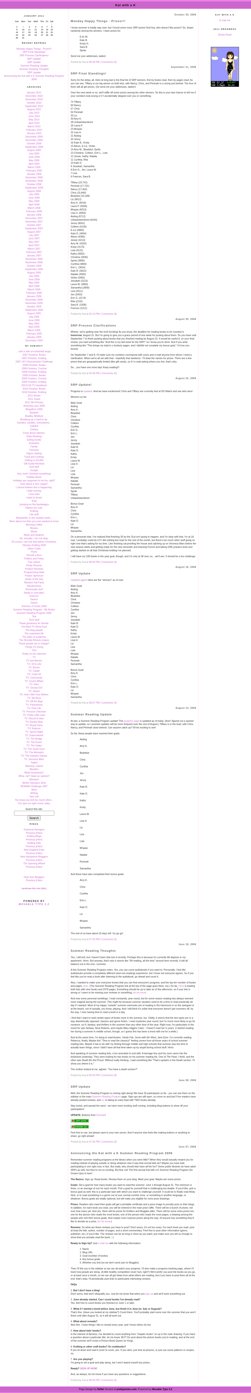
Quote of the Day (34, 579)
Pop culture (34, 562)
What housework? (34, 772)
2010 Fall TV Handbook (34, 385)
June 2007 (34, 238)
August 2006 (34, 272)
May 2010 (34, 119)
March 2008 (34, 208)
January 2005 (34, 337)
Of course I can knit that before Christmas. (34, 541)
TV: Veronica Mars (34, 759)
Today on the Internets (34, 653)
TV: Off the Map (34, 701)
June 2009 (34, 157)
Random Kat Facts (34, 582)
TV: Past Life (34, 708)
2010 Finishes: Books (34, 388)
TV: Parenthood (34, 704)
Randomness (34, 585)
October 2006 (34, 265)
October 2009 (34, 143)
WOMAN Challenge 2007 (34, 786)
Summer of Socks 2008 (34, 606)
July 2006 (34, 276)
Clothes (34, 429)
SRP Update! (34, 58)
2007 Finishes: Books (34, 354)
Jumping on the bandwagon (34, 504)
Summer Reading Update (34, 65)
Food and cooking (34, 456)
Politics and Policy (34, 558)
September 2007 (34, 228)
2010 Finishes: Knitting (34, 392)
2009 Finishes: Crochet (34, 378)
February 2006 (34, 292)
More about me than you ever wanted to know (34, 521)
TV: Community (34, 677)
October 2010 (34, 102)
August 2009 (34, 150)
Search (34, 599)
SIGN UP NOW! (88, 1368)
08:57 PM (94, 702)
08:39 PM (94, 62)
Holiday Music (34, 477)
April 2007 (34, 245)
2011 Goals (34, 399)
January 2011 (34, 92)
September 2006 (34, 269)
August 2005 (34, 313)
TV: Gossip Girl (34, 687)
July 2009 (34, 153)
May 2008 (34, 201)
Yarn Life (34, 796)
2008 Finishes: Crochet (34, 368)
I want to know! (34, 497)
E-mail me (224, 20)
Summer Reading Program (106, 1096)
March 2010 (34, 126)
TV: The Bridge (34, 738)
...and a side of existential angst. (34, 351)
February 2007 (34, 252)
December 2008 (34, 177)
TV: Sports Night (34, 731)
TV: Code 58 (34, 674)
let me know (139, 992)
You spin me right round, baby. (34, 803)
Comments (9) (109, 313)
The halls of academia (34, 636)
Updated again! (79, 580)
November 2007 (34, 221)
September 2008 (34, 187)
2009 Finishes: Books (34, 375)
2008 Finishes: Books (34, 365)
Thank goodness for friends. (34, 623)
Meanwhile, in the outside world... (34, 517)
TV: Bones (34, 667)
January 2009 (34, 174)
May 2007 (34, 241)
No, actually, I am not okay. (34, 538)
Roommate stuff (33, 589)
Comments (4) (109, 562)
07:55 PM (94, 1141)
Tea (34, 616)
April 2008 (34, 204)
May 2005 (34, 323)
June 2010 (34, 116)
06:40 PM (94, 1075)
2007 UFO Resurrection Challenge (33, 361)
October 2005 (34, 306)
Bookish (34, 412)
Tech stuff (34, 619)
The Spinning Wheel (34, 863)
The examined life (34, 633)
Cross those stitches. (34, 432)
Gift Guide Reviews (34, 463)
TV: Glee (34, 684)
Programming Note (34, 572)
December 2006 (34, 259)
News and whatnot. (34, 534)
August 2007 (34, 231)
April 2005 (34, 326)
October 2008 (34, 184)
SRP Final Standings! (33, 52)
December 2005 (34, 299)
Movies (34, 528)
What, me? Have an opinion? (34, 776)
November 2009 (34, 140)
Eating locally (34, 439)
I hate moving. (34, 490)
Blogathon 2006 (34, 409)
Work (34, 789)
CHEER (34, 426)
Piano (34, 551)
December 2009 (34, 136)
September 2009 (34, 146)
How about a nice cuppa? (34, 483)
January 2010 (34, 133)
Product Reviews (34, 568)
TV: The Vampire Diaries (34, 755)
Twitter (33, 762)
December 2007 (34, 218)
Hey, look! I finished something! (34, 473)
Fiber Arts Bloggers (34, 877)
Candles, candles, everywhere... (34, 422)
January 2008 (34, 214)
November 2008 (34, 180)
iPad (34, 501)
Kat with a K (125, 5)
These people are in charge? (34, 643)
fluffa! (100, 1389)
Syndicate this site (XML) (34, 888)
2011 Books (34, 395)
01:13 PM (94, 313)
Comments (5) (109, 62)
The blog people (34, 630)
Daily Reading (34, 436)
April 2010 (34, 123)
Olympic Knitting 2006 (34, 545)
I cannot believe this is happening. (34, 487)
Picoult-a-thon (34, 555)
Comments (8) (109, 1075)
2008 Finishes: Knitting (34, 371)
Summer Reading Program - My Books (34, 609)
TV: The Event (34, 742)
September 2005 (34, 310)
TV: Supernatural (34, 735)
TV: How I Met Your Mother (34, 694)
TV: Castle (34, 670)
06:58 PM (94, 1380)
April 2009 (34, 163)
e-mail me (103, 1243)
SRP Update (34, 62)
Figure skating (34, 453)
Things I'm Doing (34, 646)
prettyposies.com (127, 1389)
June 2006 (34, 279)
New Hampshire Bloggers (34, 856)
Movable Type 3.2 (34, 904)
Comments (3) (109, 1141)
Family (33, 446)
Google (34, 470)
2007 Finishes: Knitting (34, 358)
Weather (34, 769)
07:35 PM (94, 939)
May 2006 (34, 282)
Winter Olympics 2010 (34, 782)
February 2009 (34, 170)
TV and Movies (34, 660)
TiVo (34, 650)
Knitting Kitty (34, 843)
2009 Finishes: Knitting (34, 381)
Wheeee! (34, 779)
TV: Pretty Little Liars (34, 715)
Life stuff (34, 514)
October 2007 (34, 225)
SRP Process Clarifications (34, 55)
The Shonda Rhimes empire (34, 640)
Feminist (34, 450)
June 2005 (34, 320)
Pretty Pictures (34, 565)
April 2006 (34, 286)
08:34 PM (94, 562)
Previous (30, 833)
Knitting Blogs (34, 836)
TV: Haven (34, 691)
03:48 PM (94, 373)
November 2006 (34, 262)
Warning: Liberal (34, 766)
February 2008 (34, 211)
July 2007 (34, 235)
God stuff (34, 466)
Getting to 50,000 (34, 460)
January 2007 (34, 255)
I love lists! (34, 494)
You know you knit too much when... (34, 800)
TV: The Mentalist (34, 752)
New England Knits (34, 849)
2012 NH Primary (34, 402)
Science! (34, 595)
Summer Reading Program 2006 (34, 613)
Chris (181, 986)
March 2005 (34, 330)
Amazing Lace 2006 (34, 405)
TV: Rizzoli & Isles (34, 718)
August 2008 (34, 191)
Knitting (34, 511)
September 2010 (34, 106)
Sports (34, 602)
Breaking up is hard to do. (34, 419)
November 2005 (34, 303)
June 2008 (34, 197)
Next (39, 833)
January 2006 (34, 296)
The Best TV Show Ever (34, 626)
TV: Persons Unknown (34, 711)
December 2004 (34, 340)
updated (87, 391)
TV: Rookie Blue (34, 721)
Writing (34, 793)
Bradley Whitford (34, 416)
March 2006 (34, 289)
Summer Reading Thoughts (34, 69)
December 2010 (34, 95)
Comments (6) (109, 373)
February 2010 (34, 129)
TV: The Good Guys (34, 749)
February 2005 (34, 333)
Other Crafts (34, 548)
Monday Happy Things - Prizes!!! (34, 48)
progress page (131, 720)
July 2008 (34, 194)
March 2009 (34, 167)
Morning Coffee (34, 524)
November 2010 (34, 99)
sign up (149, 1293)
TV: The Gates (34, 745)
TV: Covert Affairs (34, 681)
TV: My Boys (34, 697)
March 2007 (34, 248)
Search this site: (34, 809)
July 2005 (34, 316)
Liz (103, 1100)
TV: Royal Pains (34, 725)
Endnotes (34, 443)
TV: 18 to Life (34, 664)
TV (34, 657)
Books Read (224, 34)
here (85, 986)
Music (34, 531)
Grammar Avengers (34, 829)
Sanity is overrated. (34, 592)
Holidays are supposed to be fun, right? (34, 480)
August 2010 (34, 109)
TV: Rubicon (34, 728)
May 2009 (34, 160)
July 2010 (34, 112)
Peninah (100, 1115)
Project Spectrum (34, 575)
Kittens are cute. (34, 507)
